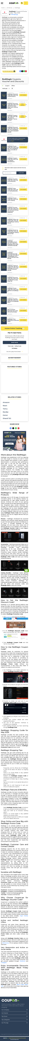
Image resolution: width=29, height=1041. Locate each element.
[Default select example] (5, 88)
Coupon (7, 85)
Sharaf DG (7, 418)
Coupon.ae (9, 617)
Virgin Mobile (24, 916)
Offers (13, 85)
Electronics (5, 943)
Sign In (12, 140)
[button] (14, 71)
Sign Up (21, 139)
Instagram (4, 962)
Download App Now (14, 1039)
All (2, 85)
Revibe (5, 412)
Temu (5, 409)
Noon (5, 406)
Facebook (22, 961)
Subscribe (21, 172)
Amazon (6, 402)
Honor (5, 415)
